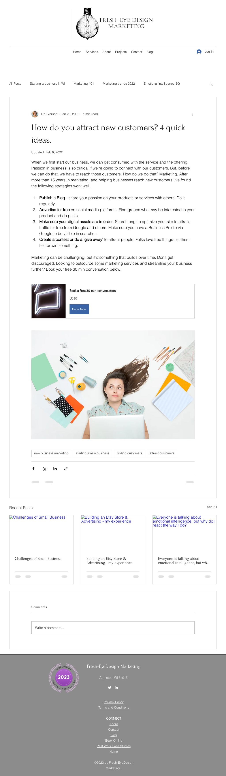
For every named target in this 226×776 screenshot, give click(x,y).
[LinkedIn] (116, 687)
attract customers (162, 453)
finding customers (129, 453)
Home (113, 752)
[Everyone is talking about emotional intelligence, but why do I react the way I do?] (185, 533)
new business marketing (51, 453)
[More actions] (192, 114)
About (113, 724)
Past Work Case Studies (114, 746)
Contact (113, 729)
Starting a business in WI (47, 84)
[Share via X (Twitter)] (44, 469)
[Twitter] (109, 687)
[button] (211, 84)
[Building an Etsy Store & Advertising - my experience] (113, 533)
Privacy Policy (114, 702)
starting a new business (92, 453)
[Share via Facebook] (33, 469)
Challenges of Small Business (38, 558)
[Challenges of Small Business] (41, 533)
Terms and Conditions (113, 707)
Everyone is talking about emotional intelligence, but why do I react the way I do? (183, 560)
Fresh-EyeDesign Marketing (113, 666)
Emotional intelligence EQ (162, 84)
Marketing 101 (84, 84)
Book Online (113, 741)
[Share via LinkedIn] (55, 469)
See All (212, 507)
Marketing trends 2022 (119, 84)
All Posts (15, 84)
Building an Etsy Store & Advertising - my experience (110, 560)
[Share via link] (66, 469)
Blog (114, 735)
